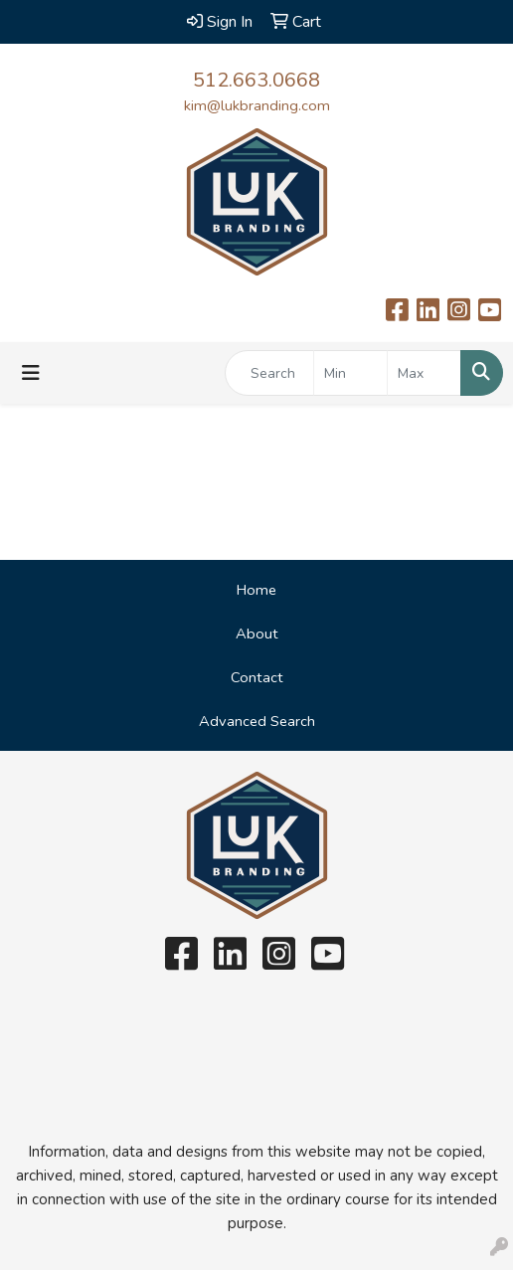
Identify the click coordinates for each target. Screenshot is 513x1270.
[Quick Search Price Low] (350, 373)
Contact (257, 677)
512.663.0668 (256, 80)
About (257, 633)
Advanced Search (257, 721)
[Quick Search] (269, 373)
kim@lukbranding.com (257, 105)
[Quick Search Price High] (424, 373)
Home (256, 590)
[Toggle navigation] (31, 373)
